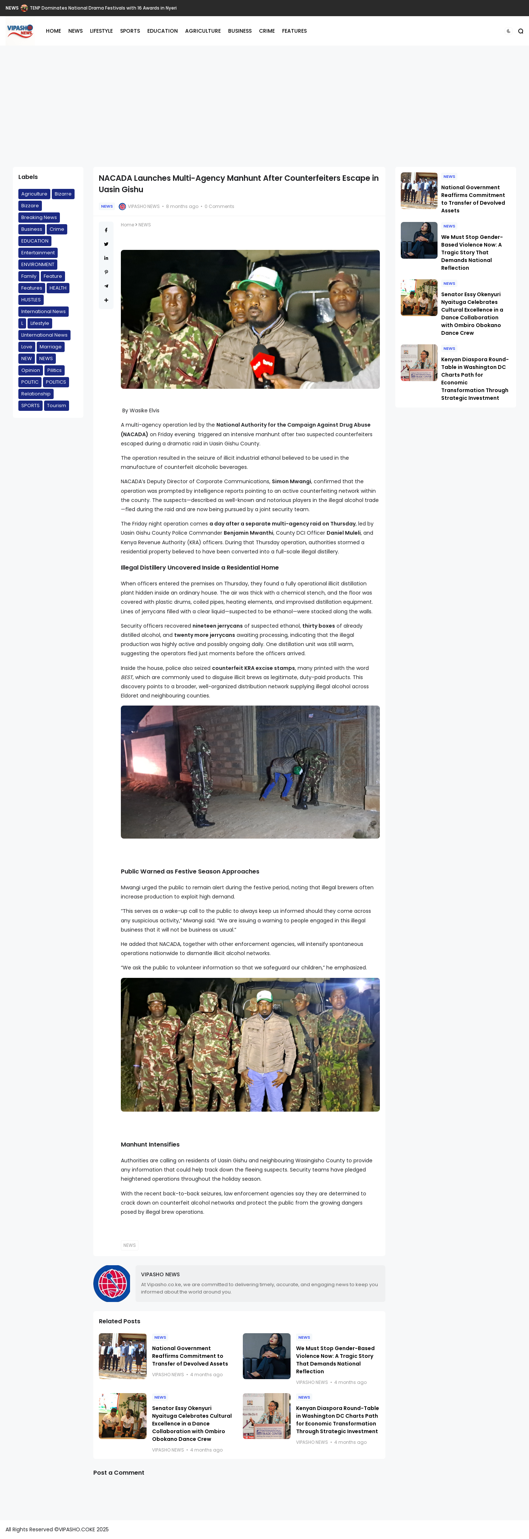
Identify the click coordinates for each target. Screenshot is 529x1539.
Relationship (36, 393)
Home (127, 225)
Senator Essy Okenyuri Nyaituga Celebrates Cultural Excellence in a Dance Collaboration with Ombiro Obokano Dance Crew (192, 1424)
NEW (26, 358)
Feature (53, 276)
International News (43, 311)
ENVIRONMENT (37, 264)
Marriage (51, 346)
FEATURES (294, 31)
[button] (508, 31)
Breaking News (39, 217)
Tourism (56, 405)
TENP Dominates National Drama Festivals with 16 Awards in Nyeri (103, 8)
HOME (53, 31)
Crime (57, 229)
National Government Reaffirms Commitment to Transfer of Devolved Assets (190, 1356)
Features (31, 287)
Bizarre (63, 193)
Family (28, 276)
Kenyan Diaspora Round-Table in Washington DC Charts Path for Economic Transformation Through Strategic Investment (337, 1420)
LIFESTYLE (101, 31)
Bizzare (30, 205)
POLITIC (30, 382)
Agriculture (34, 193)
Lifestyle (39, 323)
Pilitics (54, 370)
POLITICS (56, 382)
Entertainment (38, 252)
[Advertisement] (264, 106)
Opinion (30, 370)
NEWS (12, 8)
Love (26, 346)
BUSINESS (240, 31)
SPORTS (130, 31)
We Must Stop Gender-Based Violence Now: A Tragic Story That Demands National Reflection (335, 1360)
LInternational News (44, 334)
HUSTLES (31, 299)
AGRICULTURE (203, 31)
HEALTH (58, 287)
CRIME (267, 31)
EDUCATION (162, 31)
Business (31, 229)
